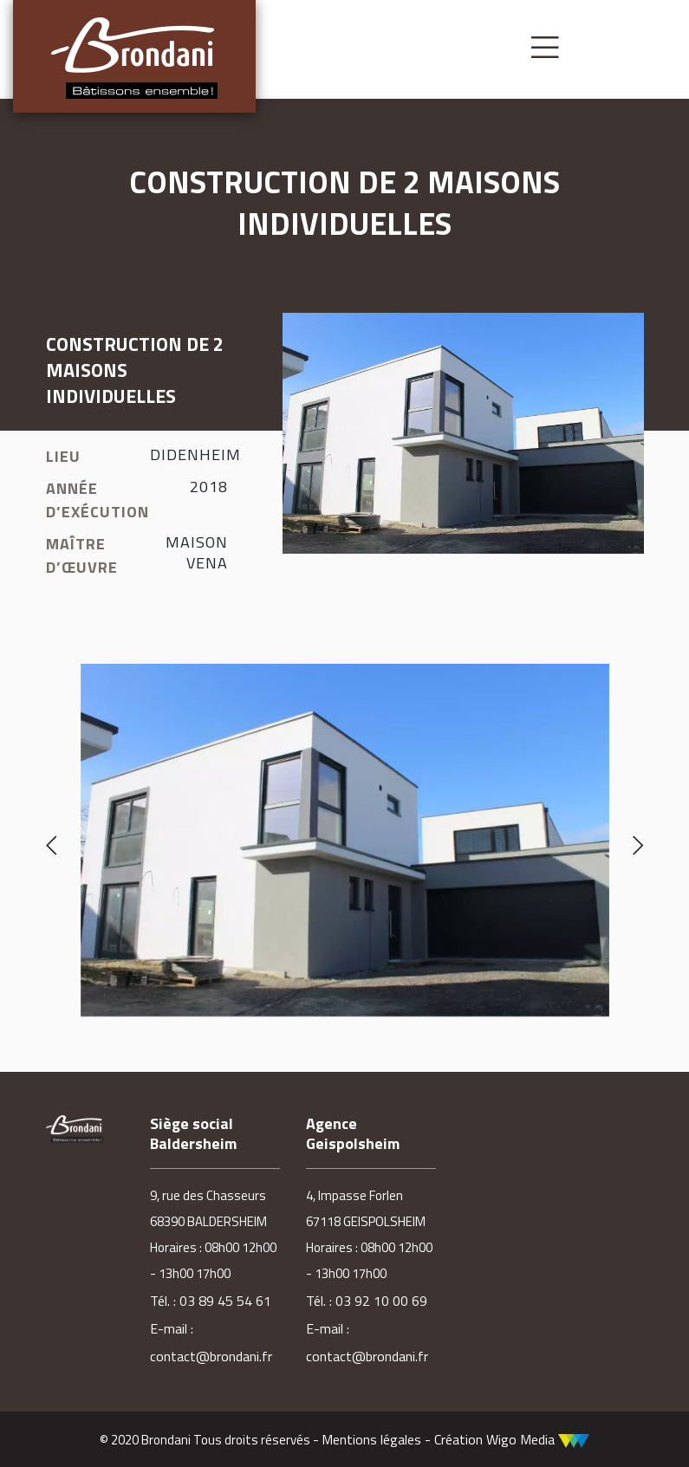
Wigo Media (537, 1439)
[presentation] (51, 846)
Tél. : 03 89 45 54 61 (210, 1300)
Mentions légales (371, 1439)
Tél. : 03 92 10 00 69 (366, 1300)
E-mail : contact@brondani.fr (211, 1342)
